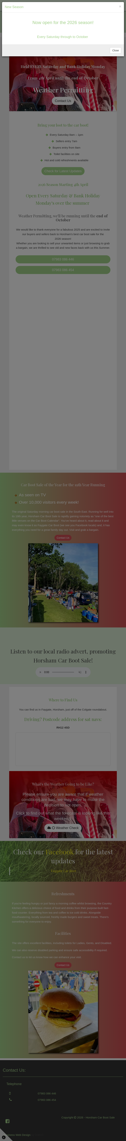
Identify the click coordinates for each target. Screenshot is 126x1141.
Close (115, 50)
